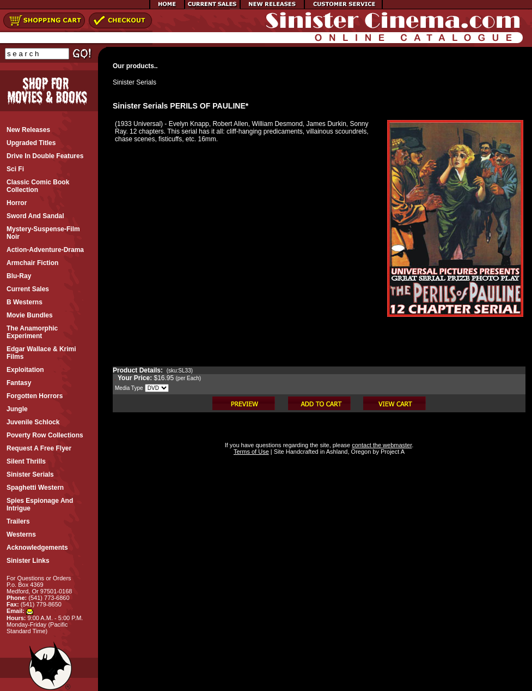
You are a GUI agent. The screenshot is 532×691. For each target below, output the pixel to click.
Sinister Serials (134, 82)
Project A (392, 451)
